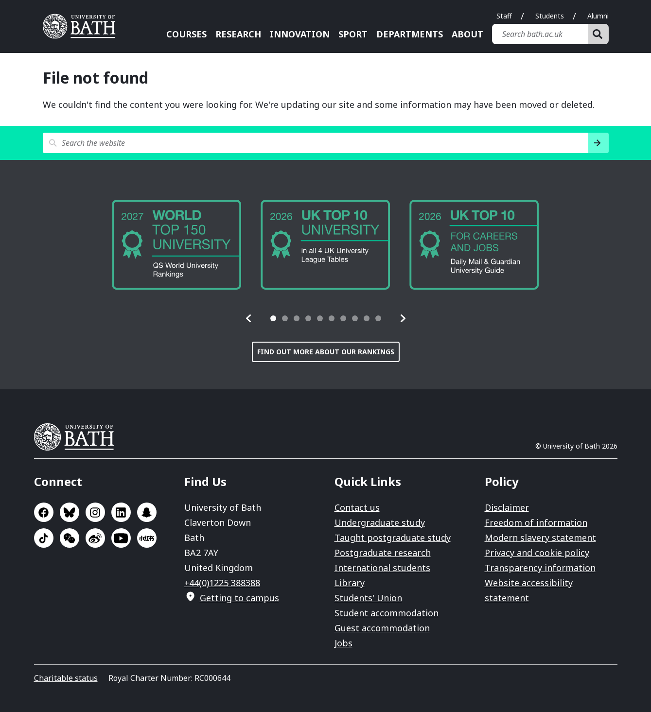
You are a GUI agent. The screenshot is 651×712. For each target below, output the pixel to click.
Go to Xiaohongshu (147, 538)
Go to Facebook (43, 512)
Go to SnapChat (147, 512)
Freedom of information (536, 522)
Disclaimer (507, 507)
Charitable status (66, 678)
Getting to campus (239, 598)
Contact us (357, 507)
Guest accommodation (382, 628)
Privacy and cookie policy (537, 552)
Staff (504, 15)
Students (549, 15)
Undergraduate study (379, 522)
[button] (249, 318)
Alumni (598, 15)
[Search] (598, 34)
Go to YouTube (121, 538)
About (467, 34)
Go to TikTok (43, 538)
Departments (409, 34)
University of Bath (78, 437)
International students (382, 567)
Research (238, 34)
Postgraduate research (382, 552)
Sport (353, 34)
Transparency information (540, 567)
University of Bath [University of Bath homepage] (83, 26)
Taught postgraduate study (392, 537)
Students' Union (368, 598)
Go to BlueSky (69, 512)
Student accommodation (386, 613)
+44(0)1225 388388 (222, 583)
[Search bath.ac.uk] (540, 34)
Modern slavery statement (540, 537)
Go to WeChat (69, 538)
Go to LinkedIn (121, 512)
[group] (177, 245)
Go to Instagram (95, 512)
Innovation (300, 34)
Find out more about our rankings (325, 351)
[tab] (273, 318)
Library (349, 583)
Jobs (343, 643)
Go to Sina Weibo (95, 538)
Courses (186, 34)
